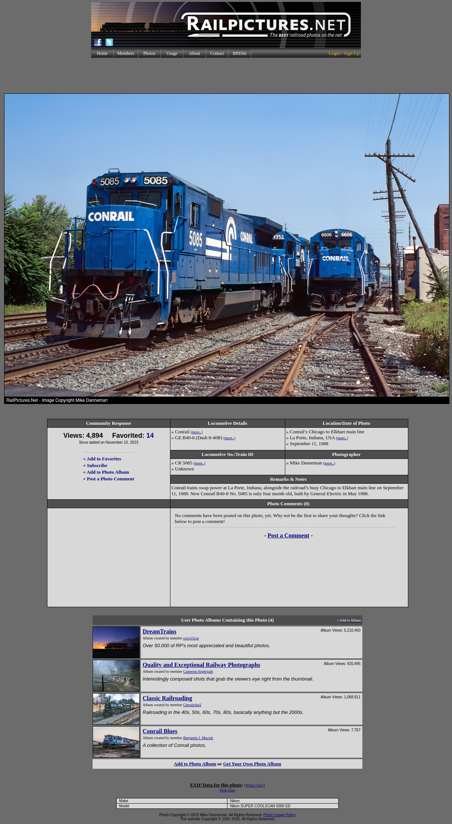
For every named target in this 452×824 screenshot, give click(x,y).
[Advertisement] (226, 75)
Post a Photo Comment (110, 479)
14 (150, 435)
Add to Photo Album (108, 472)
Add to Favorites (104, 458)
